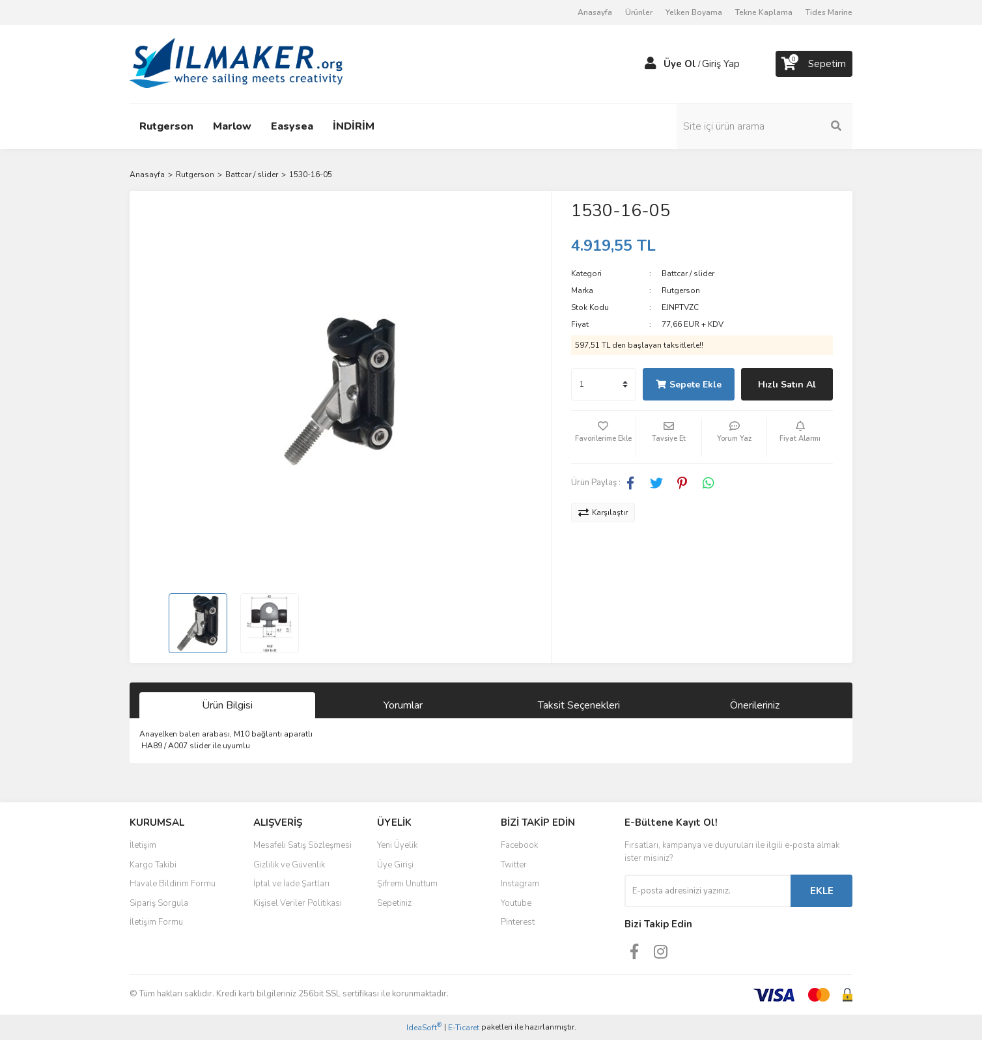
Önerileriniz (754, 705)
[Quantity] (603, 384)
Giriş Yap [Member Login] (721, 63)
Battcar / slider (688, 273)
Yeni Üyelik (397, 845)
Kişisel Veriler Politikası (297, 903)
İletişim (143, 845)
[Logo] (236, 63)
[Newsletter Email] (707, 891)
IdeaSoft (424, 1027)
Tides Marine (829, 12)
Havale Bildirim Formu (173, 884)
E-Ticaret (463, 1027)
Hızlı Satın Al (787, 384)
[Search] (764, 126)
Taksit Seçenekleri (579, 705)
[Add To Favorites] (603, 437)
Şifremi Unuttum (407, 884)
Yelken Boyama (694, 12)
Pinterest (518, 922)
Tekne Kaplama (764, 12)
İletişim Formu (156, 922)
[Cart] (814, 64)
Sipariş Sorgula (159, 903)
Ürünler (638, 12)
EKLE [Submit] (822, 890)
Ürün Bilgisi (227, 705)
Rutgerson (681, 290)
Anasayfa (595, 12)
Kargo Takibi (153, 865)
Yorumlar (403, 705)
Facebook (519, 845)
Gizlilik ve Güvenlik (289, 865)
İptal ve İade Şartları (291, 884)
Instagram (520, 884)
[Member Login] (650, 64)
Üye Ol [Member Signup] (680, 63)
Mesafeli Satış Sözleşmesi (302, 845)
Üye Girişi (395, 865)
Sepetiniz (394, 903)
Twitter (514, 865)
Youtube (516, 903)
